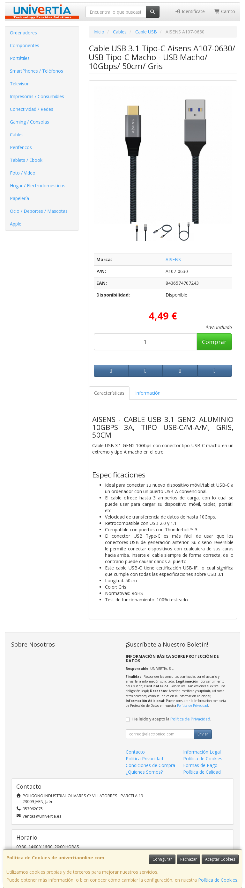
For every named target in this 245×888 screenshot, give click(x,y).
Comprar (214, 342)
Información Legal (202, 752)
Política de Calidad (202, 772)
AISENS (173, 259)
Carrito (224, 11)
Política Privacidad (144, 759)
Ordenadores (23, 33)
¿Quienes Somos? (144, 772)
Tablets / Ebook (26, 160)
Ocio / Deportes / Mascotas (39, 211)
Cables (17, 135)
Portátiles (20, 58)
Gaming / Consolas (29, 122)
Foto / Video (22, 173)
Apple (15, 224)
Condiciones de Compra (150, 765)
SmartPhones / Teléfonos (36, 71)
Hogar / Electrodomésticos (37, 186)
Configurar (162, 859)
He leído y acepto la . (171, 719)
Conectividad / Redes (31, 109)
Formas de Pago (200, 765)
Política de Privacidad (192, 705)
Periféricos (21, 147)
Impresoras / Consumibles (37, 96)
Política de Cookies (217, 880)
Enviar (202, 734)
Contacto (135, 752)
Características (109, 393)
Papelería (19, 198)
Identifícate (190, 11)
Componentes (24, 45)
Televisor (19, 84)
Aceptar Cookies (220, 859)
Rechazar (188, 859)
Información (147, 393)
